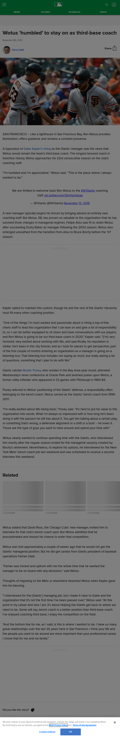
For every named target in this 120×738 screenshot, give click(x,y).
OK (70, 731)
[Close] (114, 722)
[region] (60, 727)
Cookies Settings (47, 731)
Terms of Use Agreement (84, 725)
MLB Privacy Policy (58, 725)
